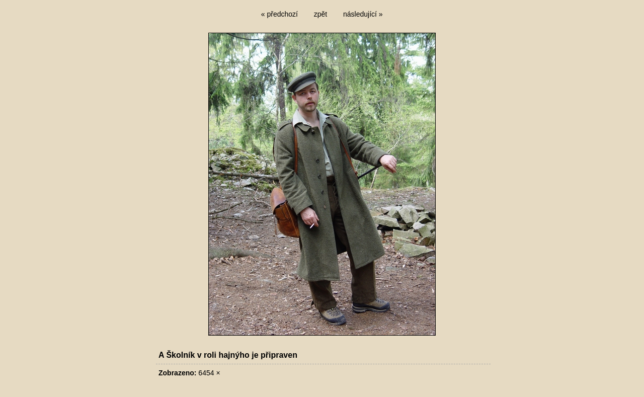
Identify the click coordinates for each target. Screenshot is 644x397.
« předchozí (279, 14)
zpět (320, 14)
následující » (363, 14)
